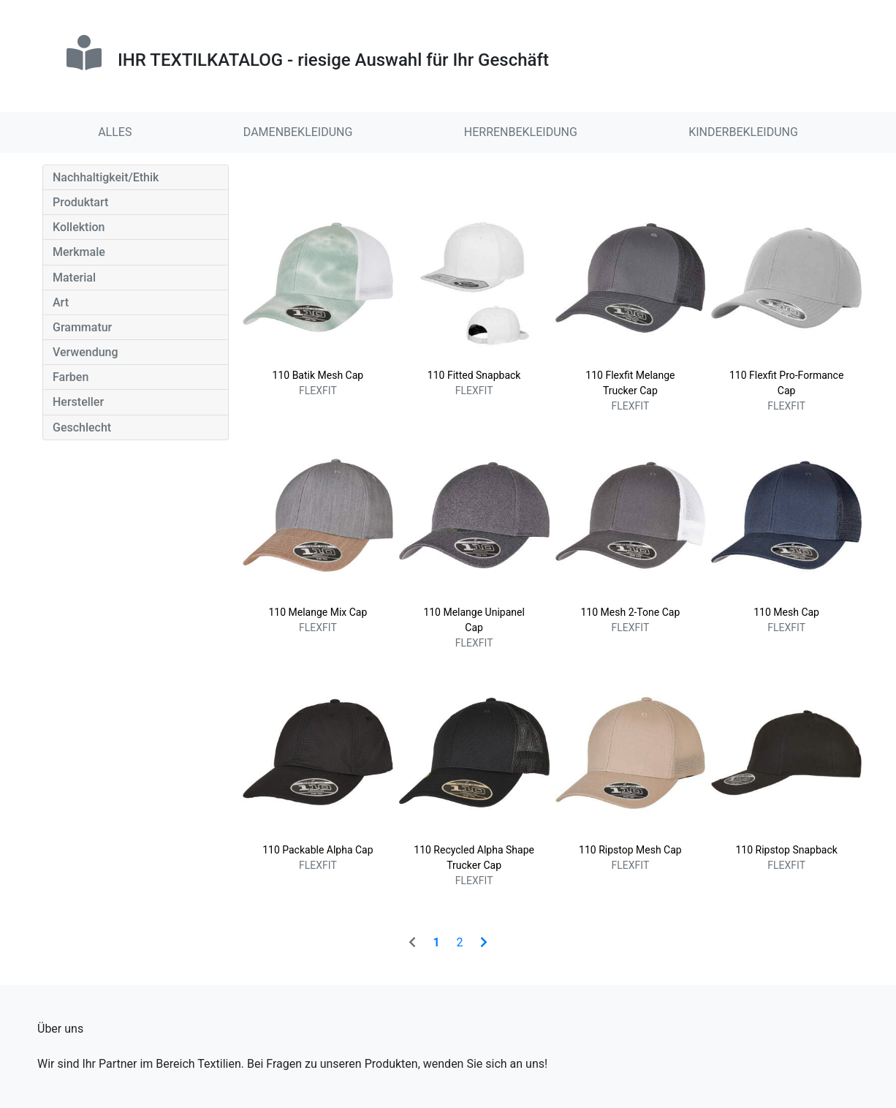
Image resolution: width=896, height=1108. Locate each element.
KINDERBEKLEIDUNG (743, 132)
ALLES (115, 132)
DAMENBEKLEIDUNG (298, 132)
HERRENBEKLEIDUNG (520, 132)
